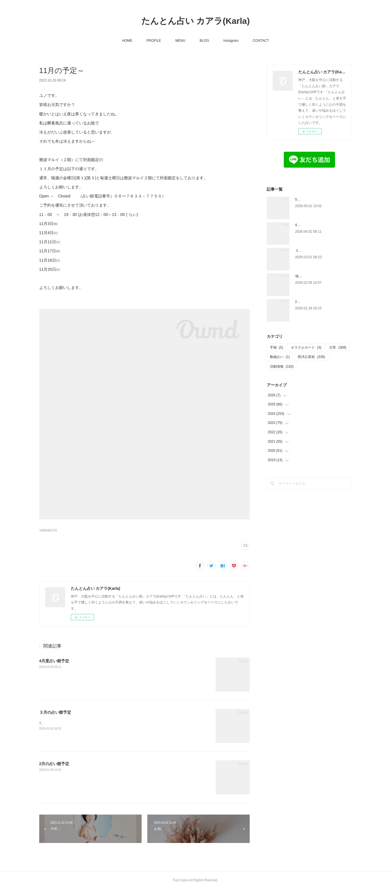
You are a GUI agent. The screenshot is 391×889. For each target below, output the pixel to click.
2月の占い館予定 (54, 763)
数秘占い (280, 357)
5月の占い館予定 (308, 199)
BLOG (204, 41)
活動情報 (282, 366)
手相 (276, 347)
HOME (127, 41)
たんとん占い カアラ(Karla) (195, 21)
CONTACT (261, 41)
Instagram (230, 41)
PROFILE (153, 41)
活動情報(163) (48, 530)
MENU (180, 41)
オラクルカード (306, 347)
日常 (337, 347)
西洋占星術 (311, 357)
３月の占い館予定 (55, 712)
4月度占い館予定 (54, 661)
